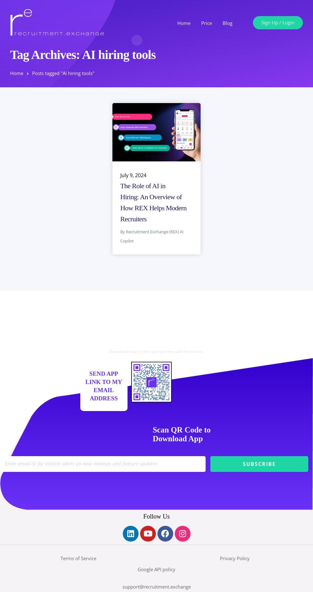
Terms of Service (78, 558)
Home (184, 23)
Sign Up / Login (277, 22)
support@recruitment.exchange (156, 586)
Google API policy (156, 569)
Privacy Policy (235, 558)
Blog (227, 23)
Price (206, 23)
